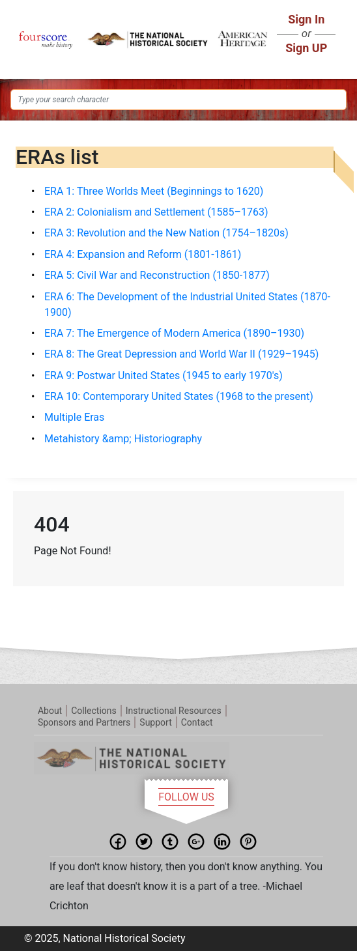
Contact (197, 722)
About (50, 710)
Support (155, 722)
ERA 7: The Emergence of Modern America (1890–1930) (174, 333)
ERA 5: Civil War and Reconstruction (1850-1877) (157, 275)
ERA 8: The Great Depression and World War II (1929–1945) (181, 354)
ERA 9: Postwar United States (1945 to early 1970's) (163, 375)
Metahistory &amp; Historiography (123, 439)
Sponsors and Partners (84, 722)
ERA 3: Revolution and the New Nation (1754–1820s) (166, 233)
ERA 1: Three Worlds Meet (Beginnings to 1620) (153, 191)
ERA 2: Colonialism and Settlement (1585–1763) (156, 212)
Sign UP (306, 48)
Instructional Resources (173, 710)
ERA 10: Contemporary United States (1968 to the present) (178, 396)
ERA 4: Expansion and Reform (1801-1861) (142, 254)
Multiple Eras (74, 417)
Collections (94, 710)
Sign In (306, 19)
